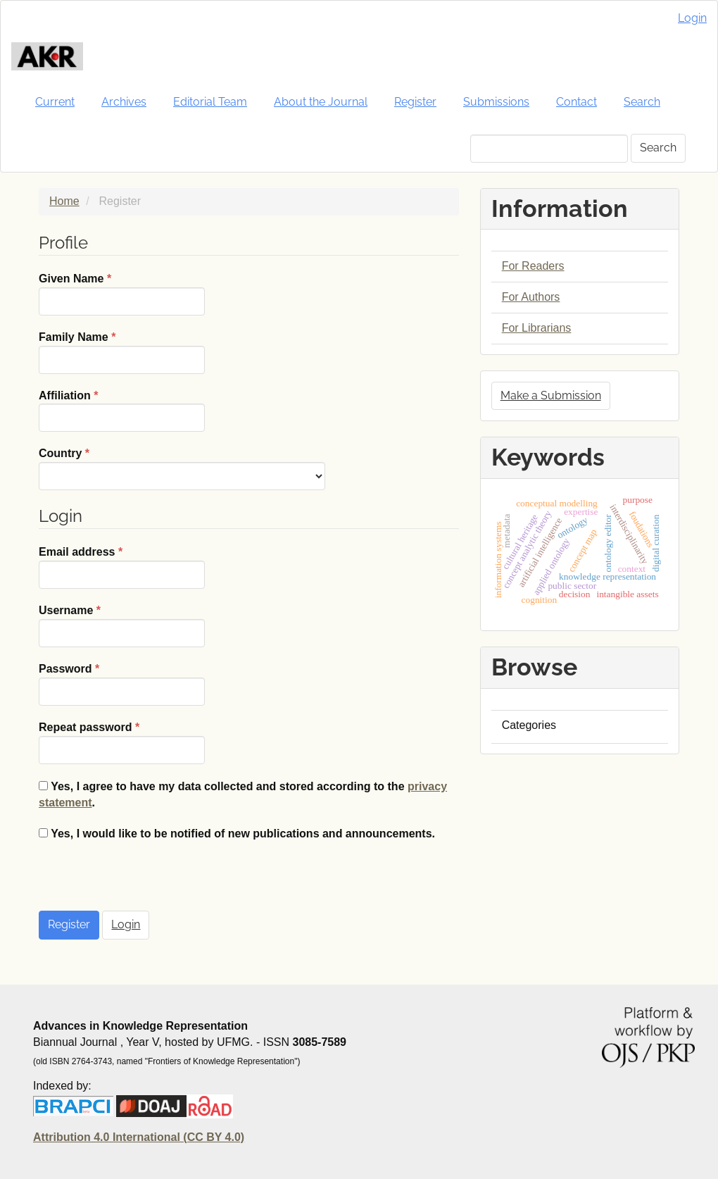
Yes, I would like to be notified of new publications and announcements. (237, 834)
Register (415, 101)
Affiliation (122, 410)
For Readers (533, 266)
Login (692, 18)
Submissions (496, 101)
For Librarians (537, 328)
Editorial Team (210, 101)
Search (642, 101)
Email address (122, 566)
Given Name (122, 293)
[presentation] (146, 883)
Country (182, 468)
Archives (123, 101)
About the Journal (320, 101)
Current (55, 101)
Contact (576, 101)
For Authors (531, 297)
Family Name (122, 352)
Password (122, 683)
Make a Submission (550, 395)
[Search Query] (549, 149)
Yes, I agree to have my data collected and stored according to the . (243, 794)
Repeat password (122, 742)
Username (122, 625)
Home (64, 201)
